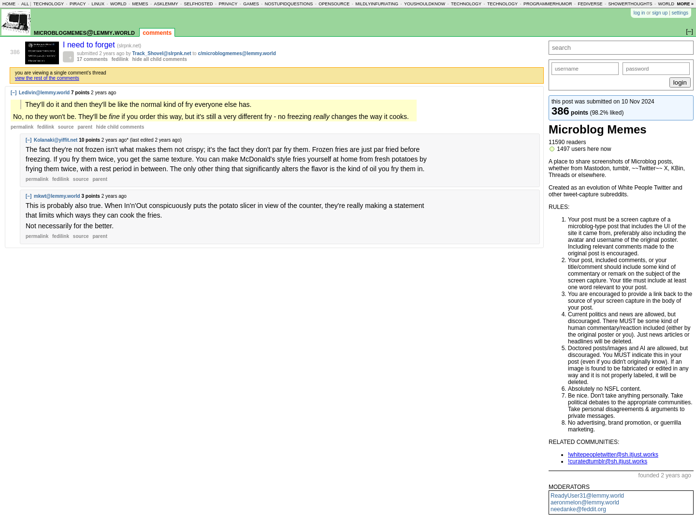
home (8, 3)
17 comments (92, 59)
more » (685, 3)
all (25, 3)
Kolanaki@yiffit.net (55, 140)
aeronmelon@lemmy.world (585, 502)
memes (140, 3)
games (251, 3)
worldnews (672, 3)
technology (48, 3)
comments (157, 33)
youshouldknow (424, 3)
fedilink (120, 59)
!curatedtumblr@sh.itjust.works (607, 461)
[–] (13, 92)
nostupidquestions (289, 3)
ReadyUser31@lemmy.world (587, 495)
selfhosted (198, 3)
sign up (659, 12)
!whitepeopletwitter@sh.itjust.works (613, 454)
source (66, 127)
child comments (120, 127)
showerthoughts (630, 3)
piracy (78, 3)
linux (97, 3)
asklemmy (166, 3)
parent (84, 127)
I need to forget (90, 45)
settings (680, 12)
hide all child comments (159, 59)
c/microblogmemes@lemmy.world (237, 53)
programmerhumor (547, 3)
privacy (227, 3)
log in (639, 12)
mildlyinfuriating (376, 3)
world (118, 3)
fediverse (590, 3)
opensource (334, 3)
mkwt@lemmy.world (57, 196)
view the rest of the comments (47, 78)
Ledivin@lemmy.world (44, 92)
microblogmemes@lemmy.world (84, 32)
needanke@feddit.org (578, 509)
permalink (22, 127)
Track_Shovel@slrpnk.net (161, 53)
